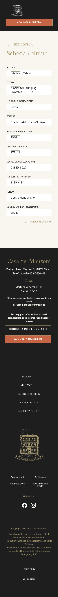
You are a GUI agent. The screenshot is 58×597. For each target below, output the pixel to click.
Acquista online (29, 411)
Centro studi (17, 477)
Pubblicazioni (17, 483)
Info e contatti (29, 402)
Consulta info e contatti (28, 329)
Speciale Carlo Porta (40, 484)
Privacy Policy (29, 569)
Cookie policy (29, 579)
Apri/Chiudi (42, 13)
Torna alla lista (40, 221)
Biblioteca (23, 44)
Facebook (24, 506)
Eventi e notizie (29, 394)
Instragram (33, 506)
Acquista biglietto (29, 22)
